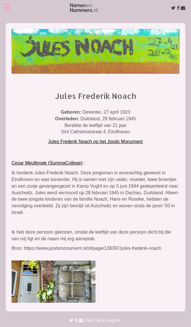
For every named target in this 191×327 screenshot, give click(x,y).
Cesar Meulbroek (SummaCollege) (47, 162)
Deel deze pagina (95, 320)
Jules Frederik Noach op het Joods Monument (95, 141)
